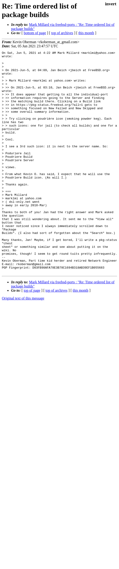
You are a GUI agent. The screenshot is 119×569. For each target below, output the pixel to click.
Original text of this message (23, 343)
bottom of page (35, 33)
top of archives (62, 33)
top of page (32, 335)
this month (86, 33)
